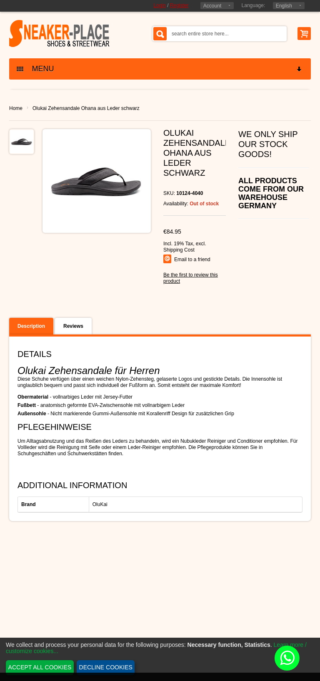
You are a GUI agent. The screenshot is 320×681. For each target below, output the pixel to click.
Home (15, 108)
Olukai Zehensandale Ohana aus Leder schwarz (86, 108)
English (284, 6)
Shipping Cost (179, 250)
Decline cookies (105, 667)
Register (179, 5)
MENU (159, 69)
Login (159, 5)
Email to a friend (192, 259)
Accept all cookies (40, 667)
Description (31, 326)
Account (212, 6)
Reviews (73, 326)
